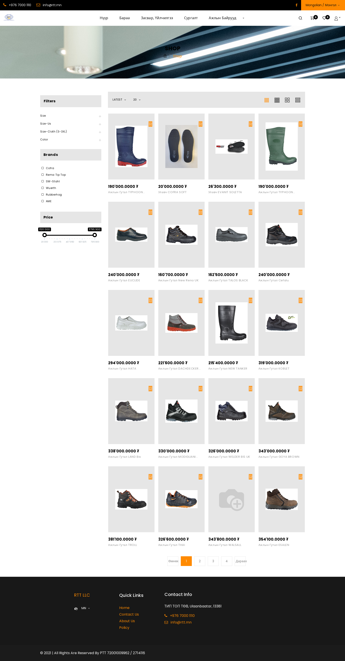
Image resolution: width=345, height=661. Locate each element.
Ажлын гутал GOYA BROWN (279, 457)
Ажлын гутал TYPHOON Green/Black (275, 192)
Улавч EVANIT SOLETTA (225, 192)
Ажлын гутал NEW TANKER (227, 368)
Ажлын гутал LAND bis (124, 457)
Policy (124, 627)
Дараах (241, 561)
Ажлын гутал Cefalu (273, 280)
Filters (49, 101)
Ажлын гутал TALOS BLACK (228, 280)
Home (124, 607)
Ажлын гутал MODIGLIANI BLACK (177, 457)
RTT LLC (82, 595)
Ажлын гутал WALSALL (224, 545)
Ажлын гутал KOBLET (274, 368)
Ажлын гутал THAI (171, 545)
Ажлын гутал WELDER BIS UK (229, 457)
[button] (243, 18)
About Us (127, 621)
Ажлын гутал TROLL (122, 545)
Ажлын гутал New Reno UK (178, 280)
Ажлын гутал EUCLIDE (124, 280)
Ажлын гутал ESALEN (273, 545)
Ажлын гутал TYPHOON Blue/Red (125, 192)
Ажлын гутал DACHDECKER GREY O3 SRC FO (178, 368)
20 (135, 99)
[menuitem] (107, 18)
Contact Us (129, 614)
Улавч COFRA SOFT (172, 192)
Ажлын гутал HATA (122, 368)
